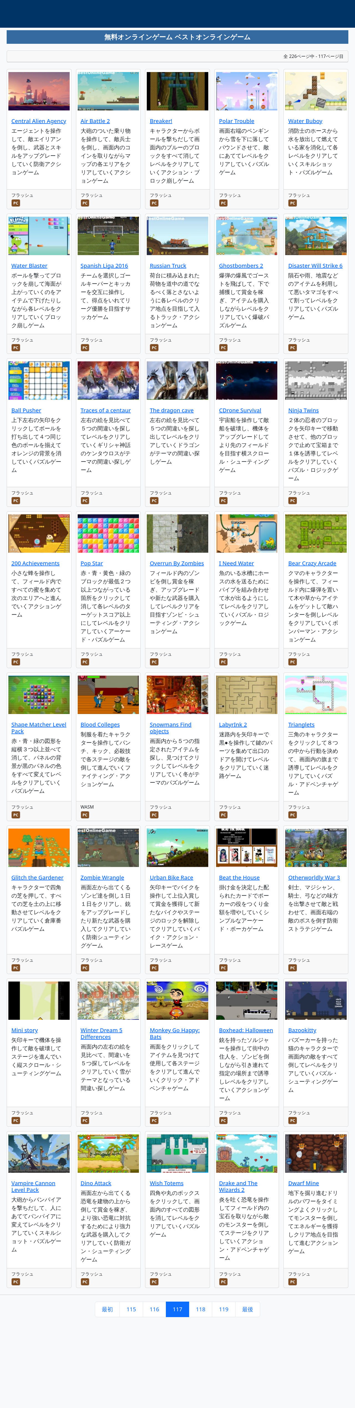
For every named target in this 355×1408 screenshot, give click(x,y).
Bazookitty (302, 1030)
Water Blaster (29, 265)
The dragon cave (172, 410)
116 (154, 1309)
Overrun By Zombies (177, 563)
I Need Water (236, 563)
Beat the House (239, 877)
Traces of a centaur (106, 410)
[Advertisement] (145, 46)
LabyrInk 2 (233, 724)
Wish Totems (167, 1183)
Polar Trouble (236, 121)
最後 (247, 1309)
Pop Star (92, 563)
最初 (107, 1309)
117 (177, 1309)
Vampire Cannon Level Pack (33, 1186)
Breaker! (161, 121)
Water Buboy (305, 121)
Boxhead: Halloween (246, 1030)
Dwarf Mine (303, 1183)
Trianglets (301, 724)
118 (200, 1309)
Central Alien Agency (38, 121)
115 (131, 1309)
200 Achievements (35, 563)
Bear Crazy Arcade (312, 563)
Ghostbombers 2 (241, 265)
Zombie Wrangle (102, 877)
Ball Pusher (26, 410)
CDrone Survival (240, 410)
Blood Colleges (100, 724)
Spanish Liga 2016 (104, 265)
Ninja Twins (303, 410)
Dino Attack (96, 1183)
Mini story (24, 1030)
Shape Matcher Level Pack (38, 728)
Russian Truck (168, 265)
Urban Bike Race (171, 877)
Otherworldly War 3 (314, 877)
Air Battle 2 (95, 121)
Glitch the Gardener (37, 877)
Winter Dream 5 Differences (102, 1033)
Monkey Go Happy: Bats (175, 1033)
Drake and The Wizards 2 (238, 1186)
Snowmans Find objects (170, 728)
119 (223, 1309)
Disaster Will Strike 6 (315, 265)
